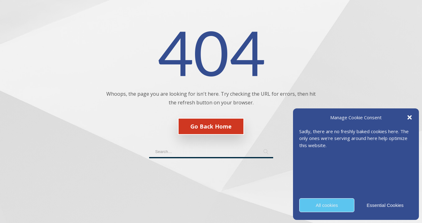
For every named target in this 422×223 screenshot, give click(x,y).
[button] (409, 117)
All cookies (327, 205)
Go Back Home (211, 126)
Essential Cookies (384, 205)
